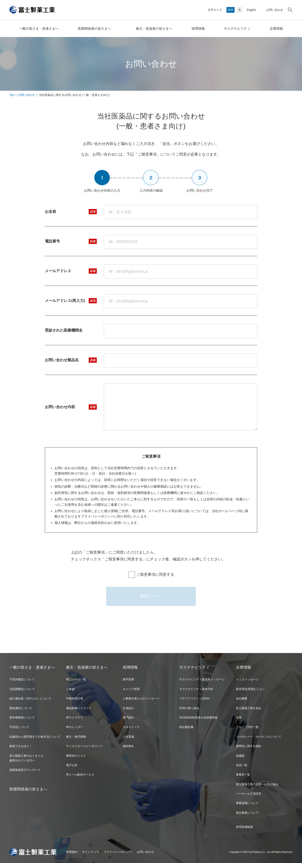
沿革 (239, 717)
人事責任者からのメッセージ (141, 698)
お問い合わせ (274, 10)
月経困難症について (22, 689)
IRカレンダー (74, 727)
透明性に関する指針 (248, 746)
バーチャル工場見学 (248, 793)
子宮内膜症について (22, 679)
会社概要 (241, 698)
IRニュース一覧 (76, 679)
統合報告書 (186, 727)
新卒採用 (128, 679)
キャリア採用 (131, 689)
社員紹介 (128, 708)
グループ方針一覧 (247, 727)
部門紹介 (128, 717)
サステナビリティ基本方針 (196, 689)
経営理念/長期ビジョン (250, 689)
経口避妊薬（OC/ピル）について (30, 698)
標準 (230, 10)
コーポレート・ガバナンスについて (258, 736)
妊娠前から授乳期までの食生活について (34, 736)
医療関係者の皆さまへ (94, 28)
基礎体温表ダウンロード (25, 770)
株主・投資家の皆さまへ (154, 28)
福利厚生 (128, 746)
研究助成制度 (244, 827)
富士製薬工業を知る (248, 708)
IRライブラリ (74, 717)
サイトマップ (90, 852)
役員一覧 (241, 765)
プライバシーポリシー (118, 852)
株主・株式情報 (76, 736)
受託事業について (247, 812)
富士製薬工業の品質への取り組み (257, 784)
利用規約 (71, 852)
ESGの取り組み (189, 708)
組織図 (240, 755)
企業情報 (276, 28)
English (251, 10)
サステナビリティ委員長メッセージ (202, 679)
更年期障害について (22, 717)
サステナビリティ (237, 28)
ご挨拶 (70, 689)
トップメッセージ (247, 679)
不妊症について (19, 727)
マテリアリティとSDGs (194, 698)
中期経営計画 (74, 698)
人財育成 (128, 736)
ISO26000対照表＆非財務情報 (198, 717)
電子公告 (71, 765)
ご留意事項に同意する (151, 574)
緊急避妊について (20, 708)
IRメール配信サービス (80, 774)
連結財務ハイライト (79, 708)
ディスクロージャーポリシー (84, 746)
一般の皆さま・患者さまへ (39, 28)
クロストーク (131, 727)
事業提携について (247, 803)
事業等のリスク (76, 755)
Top (11, 95)
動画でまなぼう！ (20, 746)
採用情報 (198, 28)
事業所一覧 (243, 774)
